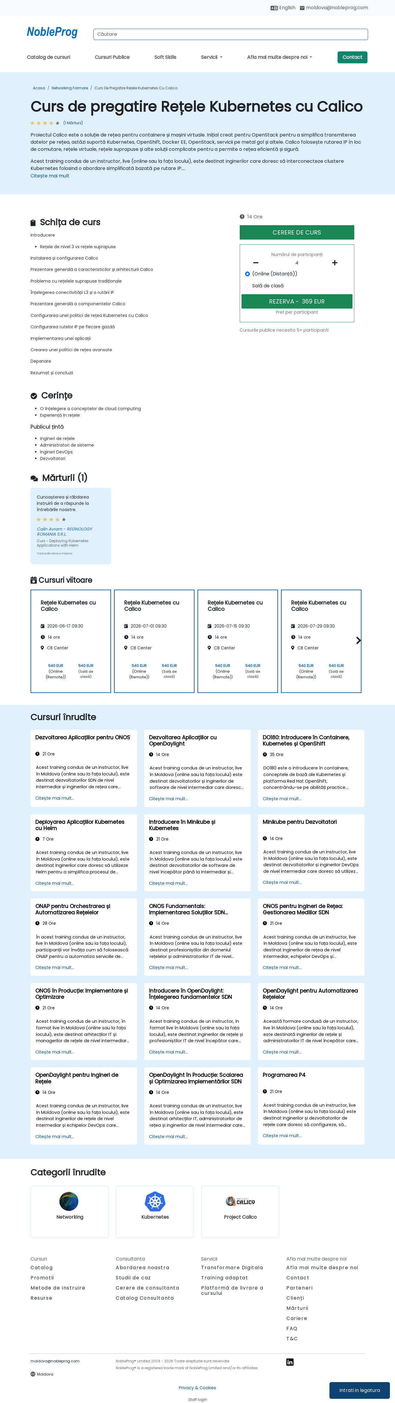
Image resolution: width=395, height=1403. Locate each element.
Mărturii (297, 1308)
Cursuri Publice (112, 57)
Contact (352, 57)
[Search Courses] (230, 34)
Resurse (41, 1298)
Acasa (39, 88)
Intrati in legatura (359, 1390)
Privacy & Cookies (197, 1388)
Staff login (197, 1399)
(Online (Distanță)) (274, 273)
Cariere (296, 1318)
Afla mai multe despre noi (278, 57)
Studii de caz (133, 1277)
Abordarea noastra (142, 1267)
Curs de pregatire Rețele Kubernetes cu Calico (136, 88)
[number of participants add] (336, 263)
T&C (292, 1338)
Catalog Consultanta (145, 1298)
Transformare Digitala (232, 1267)
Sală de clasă (268, 285)
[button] (357, 640)
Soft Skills (165, 57)
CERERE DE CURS (297, 232)
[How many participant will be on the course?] (297, 263)
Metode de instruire (58, 1287)
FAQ (292, 1328)
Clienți (295, 1298)
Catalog (42, 1267)
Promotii (42, 1277)
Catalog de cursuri (48, 57)
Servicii (209, 57)
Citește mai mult (50, 175)
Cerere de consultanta (148, 1288)
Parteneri (299, 1287)
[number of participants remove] (257, 263)
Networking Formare (70, 88)
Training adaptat (224, 1277)
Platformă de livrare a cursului (232, 1290)
